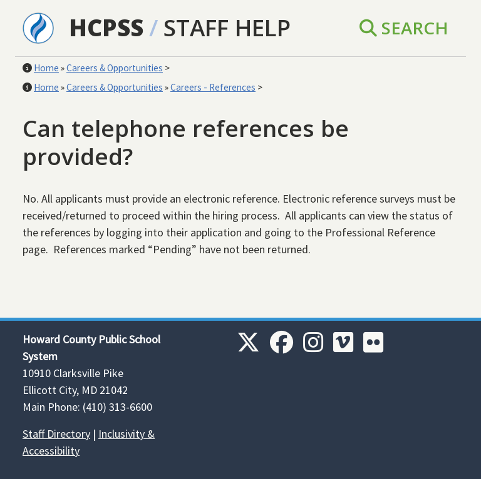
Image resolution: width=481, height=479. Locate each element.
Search (403, 27)
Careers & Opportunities (114, 68)
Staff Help (227, 27)
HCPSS (106, 27)
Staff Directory (56, 433)
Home (46, 68)
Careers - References (213, 87)
